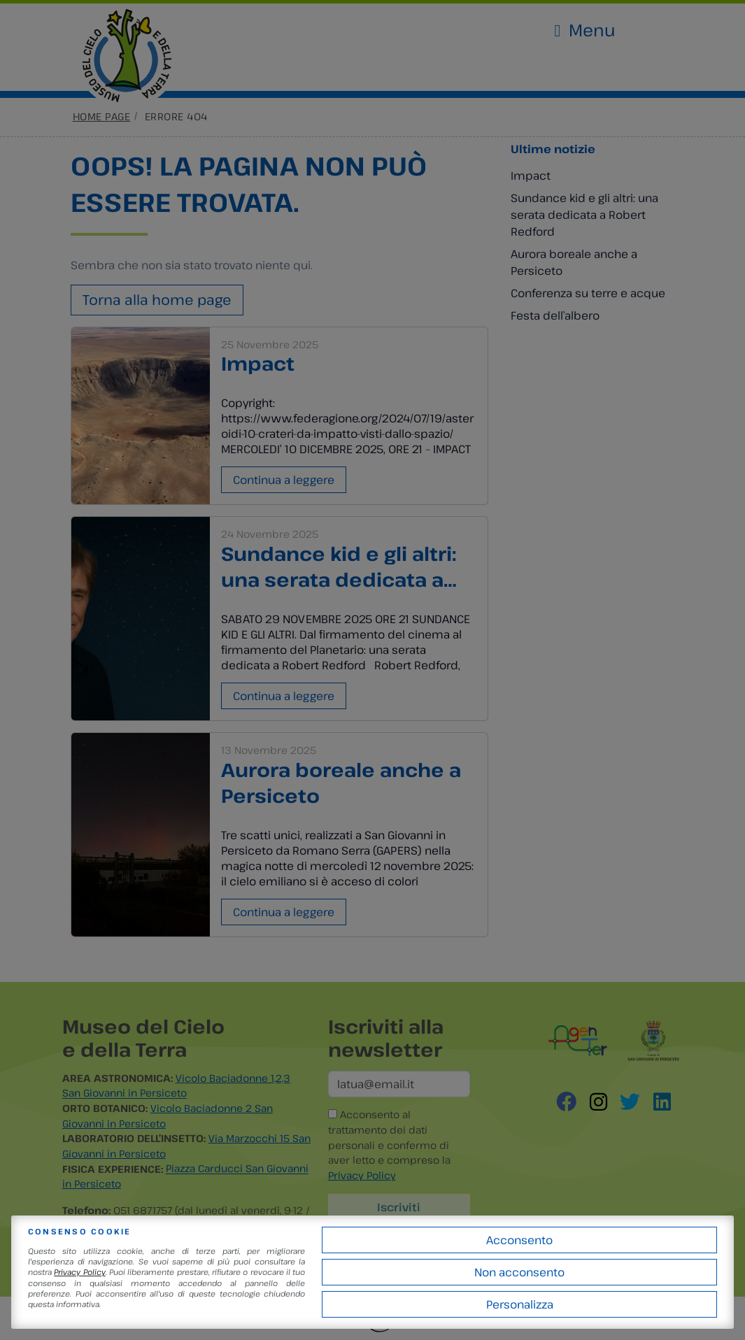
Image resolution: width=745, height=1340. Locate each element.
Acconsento (519, 1240)
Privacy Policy (79, 1272)
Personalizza (519, 1304)
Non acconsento (519, 1272)
